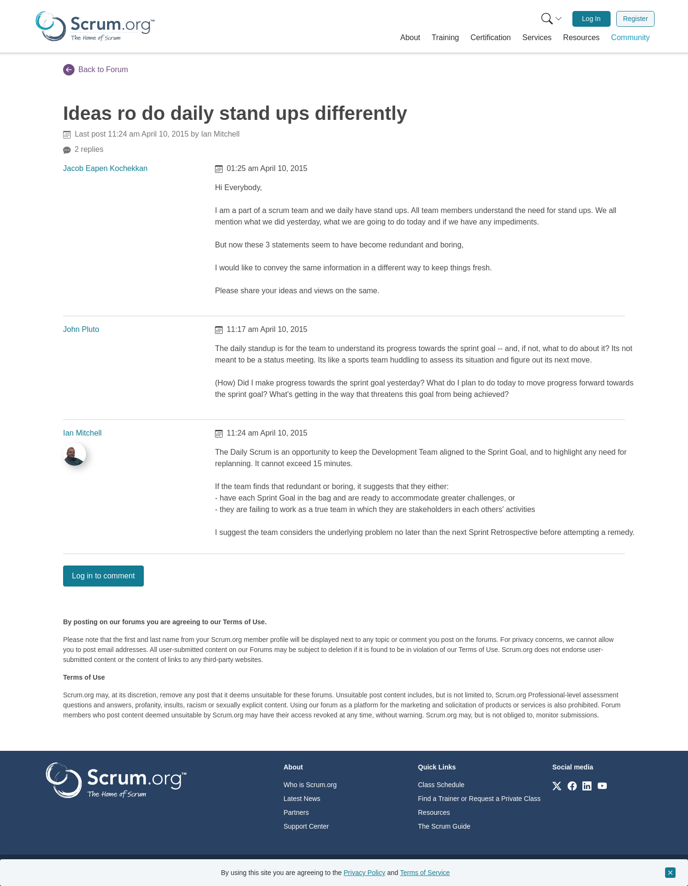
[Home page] (95, 26)
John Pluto (81, 329)
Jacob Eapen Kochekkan (105, 168)
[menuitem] (550, 19)
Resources (434, 812)
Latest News (302, 798)
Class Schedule (441, 785)
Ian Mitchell (82, 433)
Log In (591, 18)
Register (635, 18)
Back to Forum (95, 69)
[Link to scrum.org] (556, 785)
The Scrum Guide (444, 826)
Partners (296, 812)
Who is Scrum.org (310, 785)
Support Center (306, 826)
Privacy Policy (364, 872)
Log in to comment (103, 576)
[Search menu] (551, 19)
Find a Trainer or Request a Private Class (479, 798)
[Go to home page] (116, 780)
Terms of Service (425, 872)
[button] (410, 37)
